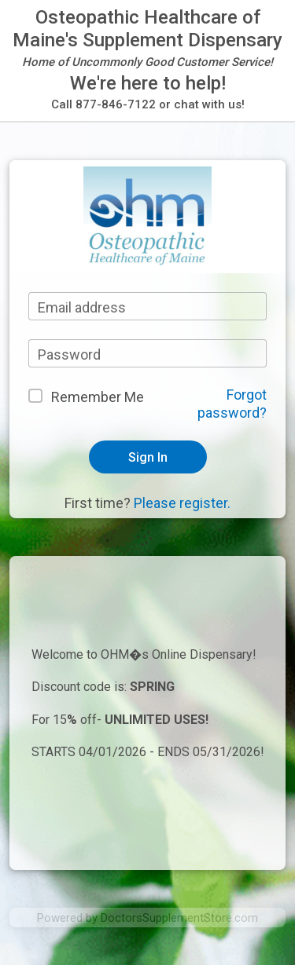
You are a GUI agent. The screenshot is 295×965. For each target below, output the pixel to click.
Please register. (182, 503)
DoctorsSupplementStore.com (179, 918)
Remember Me (97, 397)
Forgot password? (232, 403)
